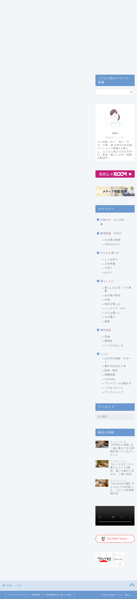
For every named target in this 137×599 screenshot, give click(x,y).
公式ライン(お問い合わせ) (56, 12)
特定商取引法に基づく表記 (59, 595)
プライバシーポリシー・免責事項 (24, 595)
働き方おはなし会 (115, 366)
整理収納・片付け (111, 233)
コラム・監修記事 (19, 12)
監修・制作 (111, 370)
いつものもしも (114, 345)
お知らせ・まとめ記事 (112, 222)
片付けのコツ (113, 244)
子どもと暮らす (109, 253)
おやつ (109, 272)
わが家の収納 (113, 240)
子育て (109, 268)
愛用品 (109, 341)
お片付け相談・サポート (118, 360)
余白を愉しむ (113, 304)
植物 (107, 321)
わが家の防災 (113, 295)
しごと (104, 354)
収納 (107, 336)
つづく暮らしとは (44, 5)
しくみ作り (111, 259)
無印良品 (105, 330)
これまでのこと (114, 387)
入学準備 (110, 263)
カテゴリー (16, 5)
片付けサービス (75, 5)
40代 (107, 299)
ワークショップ (114, 392)
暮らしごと (107, 281)
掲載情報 (110, 374)
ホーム (12, 19)
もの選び (110, 317)
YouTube (110, 379)
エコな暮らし (113, 312)
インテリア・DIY (115, 308)
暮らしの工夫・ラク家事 (118, 289)
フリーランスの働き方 (118, 383)
